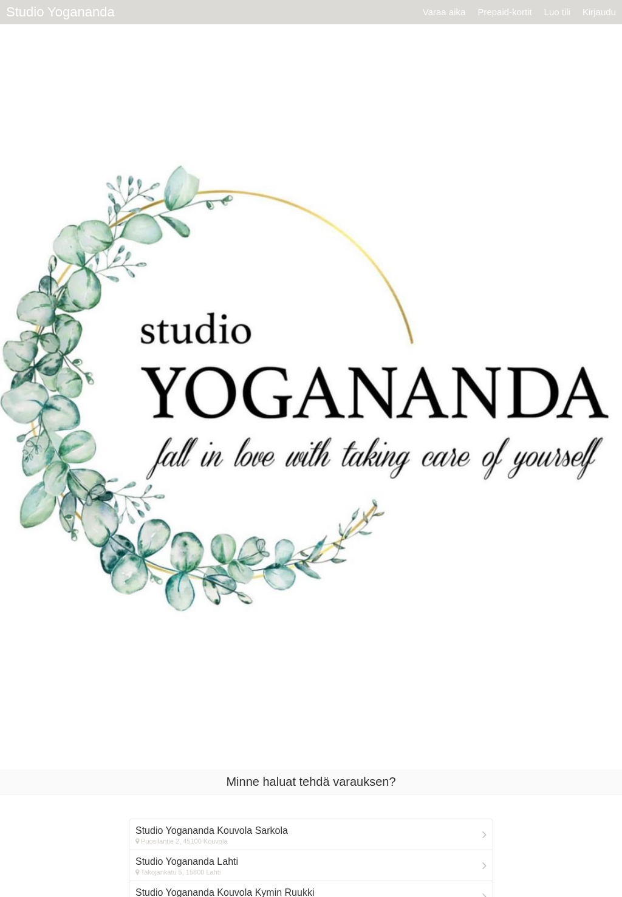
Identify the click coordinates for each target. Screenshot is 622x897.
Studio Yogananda (60, 11)
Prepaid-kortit (504, 12)
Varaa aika (444, 12)
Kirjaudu (599, 12)
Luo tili (557, 12)
